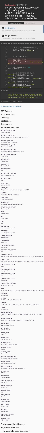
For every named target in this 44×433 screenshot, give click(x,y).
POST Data (5, 114)
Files (3, 118)
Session (4, 124)
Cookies (4, 121)
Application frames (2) (16, 23)
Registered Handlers (10, 427)
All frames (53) (30, 23)
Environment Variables (11, 424)
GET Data (5, 111)
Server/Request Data (10, 127)
